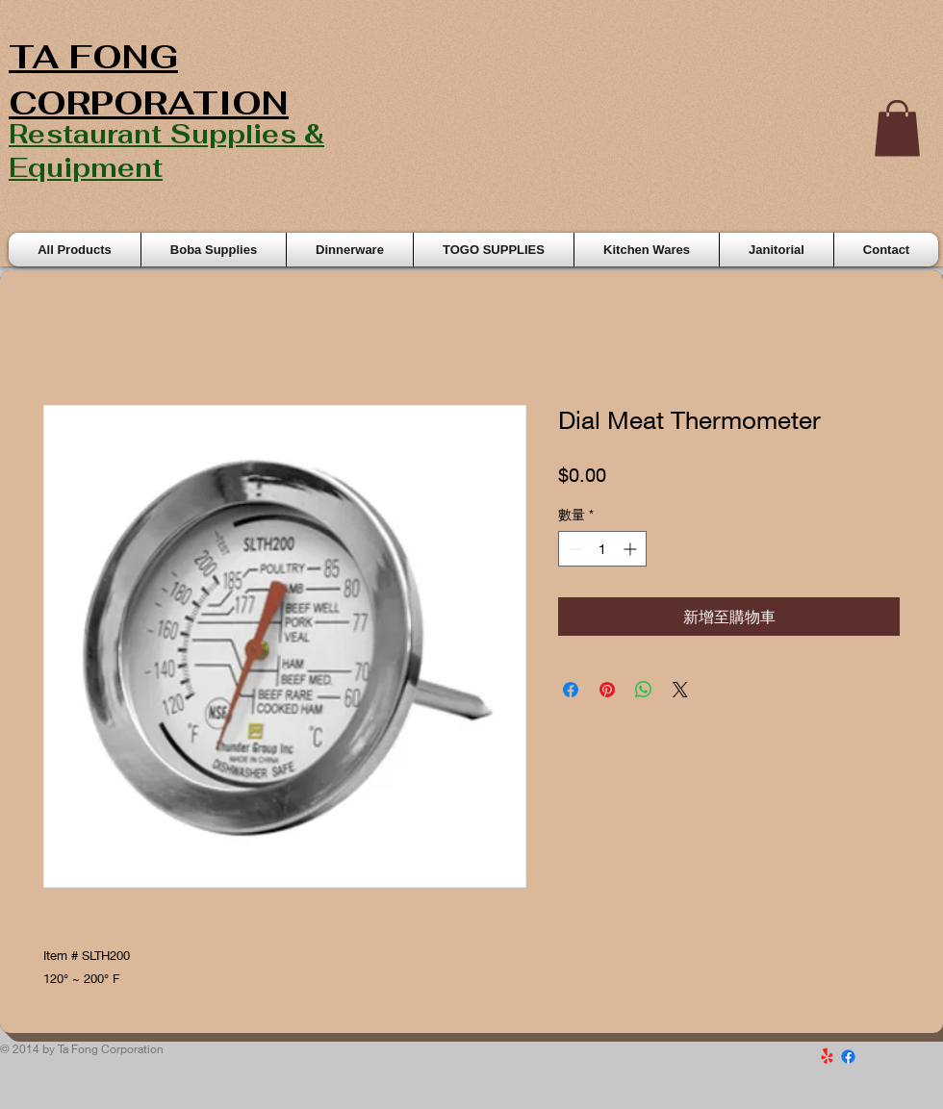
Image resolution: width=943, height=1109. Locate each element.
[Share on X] (680, 689)
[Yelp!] (827, 1056)
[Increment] (632, 549)
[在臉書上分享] (570, 689)
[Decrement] (573, 549)
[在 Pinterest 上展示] (607, 689)
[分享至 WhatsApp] (643, 689)
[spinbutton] (602, 549)
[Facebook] (848, 1056)
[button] (897, 128)
